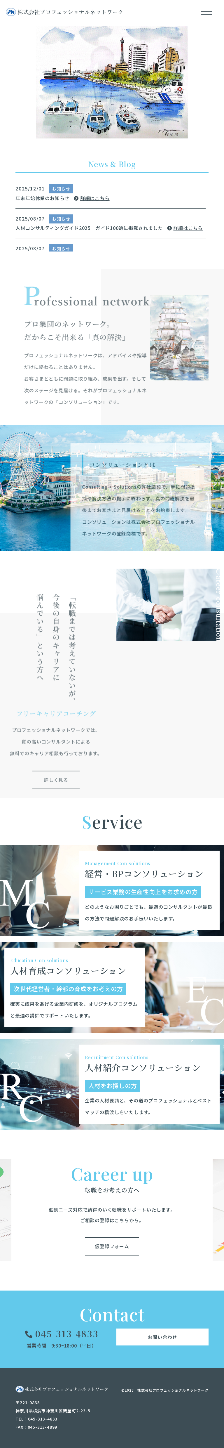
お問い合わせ (162, 1336)
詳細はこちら (92, 198)
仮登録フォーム (112, 1245)
